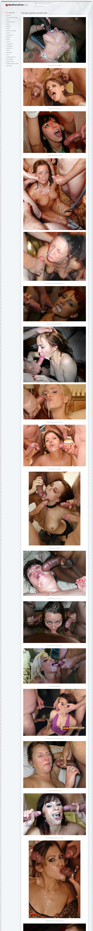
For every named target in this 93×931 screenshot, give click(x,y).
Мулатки (8, 37)
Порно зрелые (9, 59)
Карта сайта (9, 65)
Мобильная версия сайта (12, 63)
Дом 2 (7, 19)
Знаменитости (9, 35)
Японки (8, 39)
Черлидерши (9, 46)
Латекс (8, 50)
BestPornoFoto (18, 5)
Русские (8, 41)
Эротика (8, 15)
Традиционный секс (11, 57)
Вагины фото (9, 48)
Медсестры (9, 52)
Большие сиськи (10, 22)
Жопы (7, 24)
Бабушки (8, 26)
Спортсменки (9, 43)
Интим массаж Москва (11, 17)
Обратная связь (10, 61)
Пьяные (8, 28)
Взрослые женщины (11, 30)
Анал (7, 54)
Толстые (8, 32)
